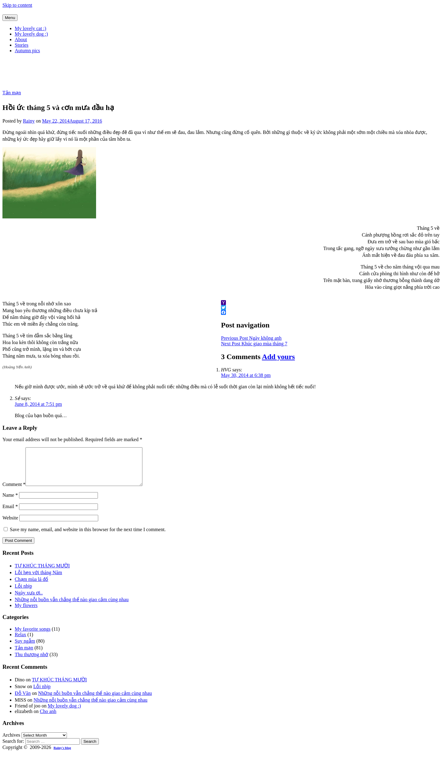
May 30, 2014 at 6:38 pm (246, 375)
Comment (13, 491)
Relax (20, 641)
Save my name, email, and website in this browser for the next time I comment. (88, 536)
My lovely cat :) (30, 28)
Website (10, 525)
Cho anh (48, 718)
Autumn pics (27, 50)
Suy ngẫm (25, 648)
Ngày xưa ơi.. (29, 600)
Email (10, 513)
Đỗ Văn (23, 700)
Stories (21, 45)
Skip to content (17, 5)
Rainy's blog (62, 755)
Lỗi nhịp (23, 593)
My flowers (26, 612)
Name (10, 502)
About (21, 39)
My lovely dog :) (31, 34)
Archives (11, 742)
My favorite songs (32, 636)
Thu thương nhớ (31, 661)
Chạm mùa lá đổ (31, 586)
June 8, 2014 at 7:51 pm (38, 404)
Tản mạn (11, 92)
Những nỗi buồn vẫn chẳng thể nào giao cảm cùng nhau (72, 606)
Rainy (29, 120)
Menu (10, 17)
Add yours (278, 357)
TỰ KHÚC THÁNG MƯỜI (42, 573)
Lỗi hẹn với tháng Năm (38, 579)
